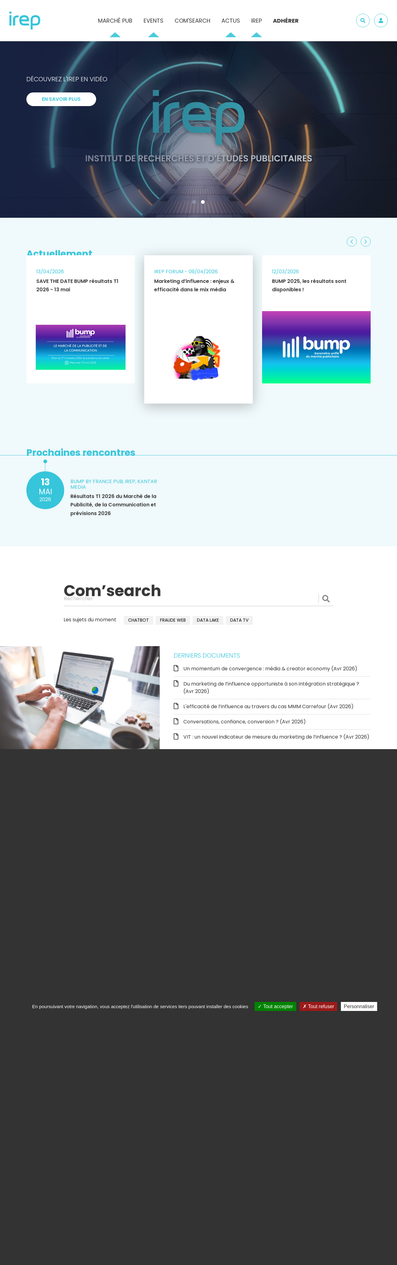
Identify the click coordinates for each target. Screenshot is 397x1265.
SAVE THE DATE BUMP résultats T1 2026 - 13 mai (77, 285)
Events (153, 21)
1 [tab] (195, 203)
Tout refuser (318, 1006)
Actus (230, 21)
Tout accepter (275, 1006)
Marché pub (115, 21)
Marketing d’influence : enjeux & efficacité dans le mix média (194, 285)
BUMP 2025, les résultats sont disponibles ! (309, 285)
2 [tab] (204, 203)
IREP (256, 21)
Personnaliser (359, 1006)
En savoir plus (61, 99)
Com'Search (192, 21)
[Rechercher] (198, 598)
